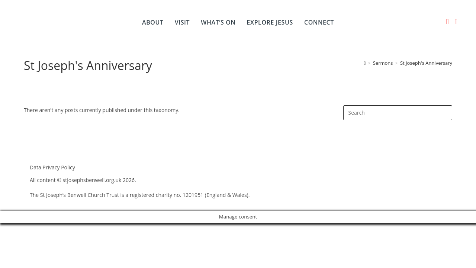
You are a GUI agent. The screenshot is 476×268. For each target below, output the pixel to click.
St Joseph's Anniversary (426, 63)
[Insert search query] (397, 112)
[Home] (365, 63)
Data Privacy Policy (52, 167)
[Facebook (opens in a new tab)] (447, 21)
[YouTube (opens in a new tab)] (456, 21)
